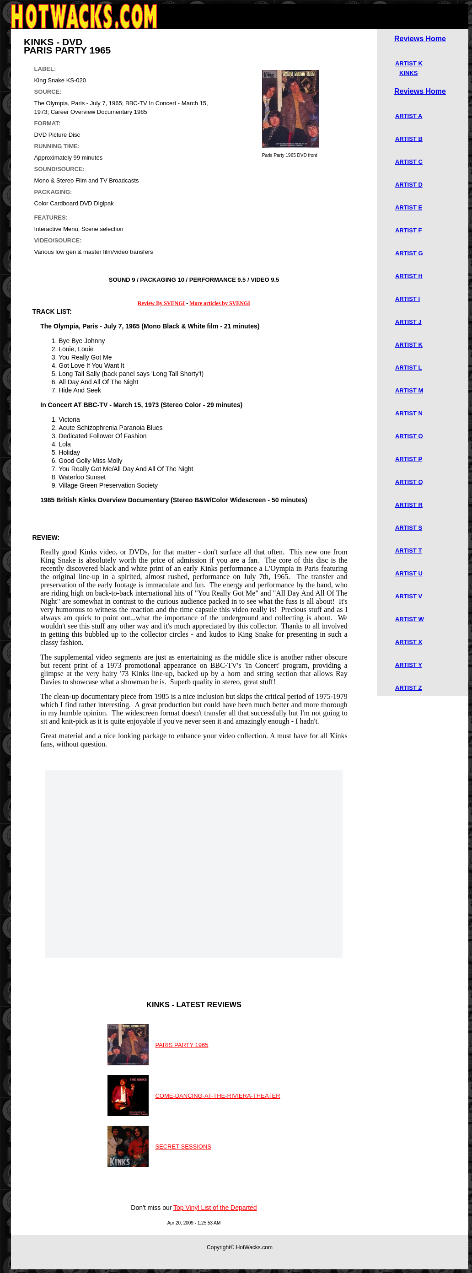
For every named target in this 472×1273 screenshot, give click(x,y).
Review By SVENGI (161, 303)
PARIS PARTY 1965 (181, 1045)
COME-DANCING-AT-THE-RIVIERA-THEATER (217, 1095)
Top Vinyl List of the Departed (215, 1207)
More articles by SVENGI (219, 303)
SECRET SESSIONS (183, 1146)
